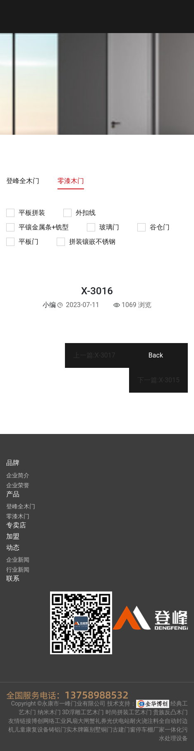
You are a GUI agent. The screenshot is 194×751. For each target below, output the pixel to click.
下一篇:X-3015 (158, 380)
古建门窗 (124, 729)
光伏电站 (118, 721)
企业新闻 (17, 559)
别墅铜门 (101, 729)
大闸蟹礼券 (92, 721)
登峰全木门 (22, 181)
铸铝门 (57, 729)
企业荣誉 (17, 485)
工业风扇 (66, 721)
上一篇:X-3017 (94, 355)
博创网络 (43, 721)
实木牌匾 (77, 729)
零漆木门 (70, 181)
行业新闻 (17, 569)
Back (155, 355)
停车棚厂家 (150, 729)
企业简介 (17, 475)
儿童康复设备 (31, 729)
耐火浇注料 (144, 721)
